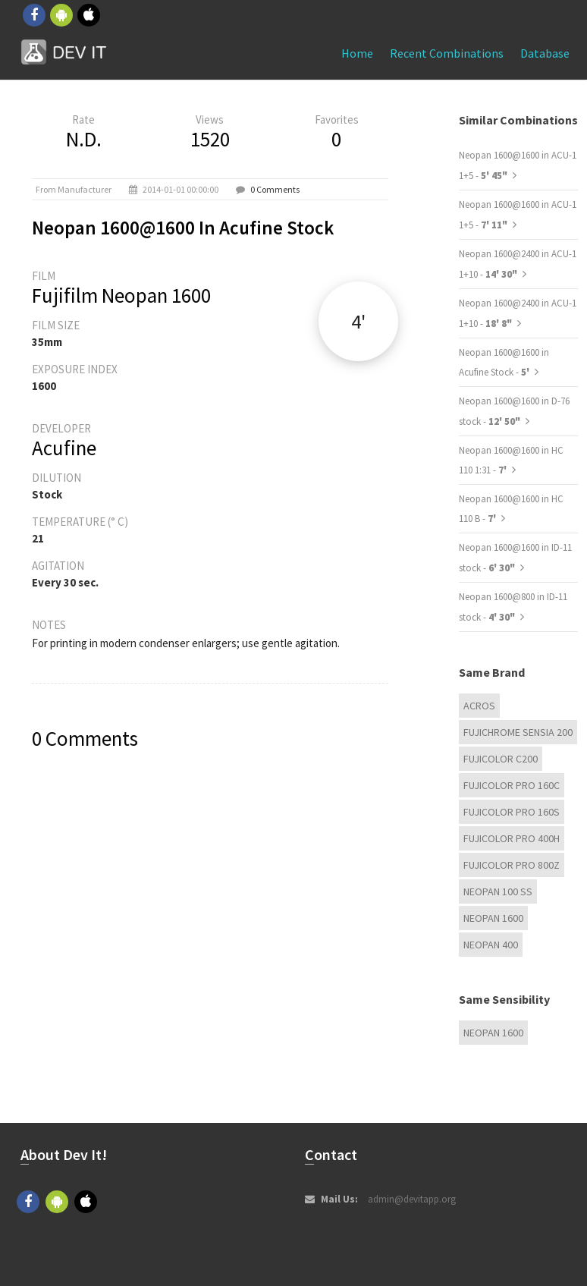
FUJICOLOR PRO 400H (511, 838)
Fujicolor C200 (500, 759)
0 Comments (275, 189)
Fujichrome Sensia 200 (518, 732)
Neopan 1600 (493, 918)
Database (545, 53)
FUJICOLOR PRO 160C (511, 785)
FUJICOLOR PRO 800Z (511, 865)
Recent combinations (447, 53)
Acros (479, 705)
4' (358, 321)
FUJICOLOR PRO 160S (511, 812)
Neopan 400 (490, 944)
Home (357, 53)
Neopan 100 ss (497, 891)
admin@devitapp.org (412, 1199)
